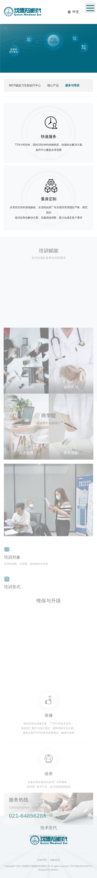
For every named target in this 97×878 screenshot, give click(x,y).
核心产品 (53, 85)
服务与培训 (72, 85)
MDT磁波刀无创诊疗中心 (25, 85)
